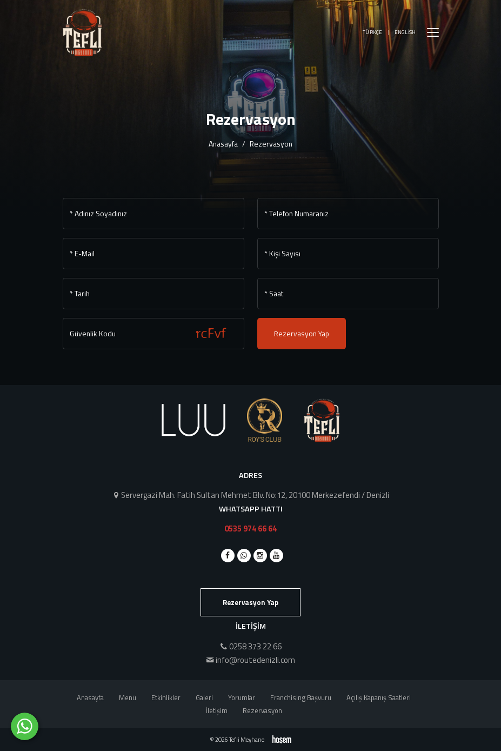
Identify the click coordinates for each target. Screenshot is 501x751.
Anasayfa (223, 143)
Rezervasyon (262, 710)
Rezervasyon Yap (301, 333)
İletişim (217, 710)
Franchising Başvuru (300, 697)
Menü (127, 697)
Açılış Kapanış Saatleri (378, 697)
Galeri (204, 697)
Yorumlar (241, 697)
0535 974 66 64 (250, 528)
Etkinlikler (166, 697)
